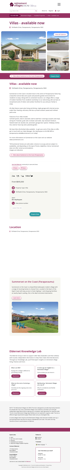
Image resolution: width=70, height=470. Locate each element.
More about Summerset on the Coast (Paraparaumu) (27, 76)
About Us (44, 11)
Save (15, 168)
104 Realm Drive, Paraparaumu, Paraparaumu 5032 (26, 27)
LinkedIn (38, 439)
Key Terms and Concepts (16, 439)
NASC (12, 437)
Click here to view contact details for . (20, 461)
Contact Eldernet (14, 446)
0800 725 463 (42, 455)
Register (51, 11)
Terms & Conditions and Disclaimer (38, 465)
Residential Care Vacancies (17, 442)
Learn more (16, 298)
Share (23, 168)
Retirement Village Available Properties (19, 443)
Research (13, 440)
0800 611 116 (42, 459)
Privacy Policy (49, 465)
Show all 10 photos (60, 34)
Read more (16, 376)
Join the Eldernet (16, 164)
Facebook (39, 437)
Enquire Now (55, 76)
